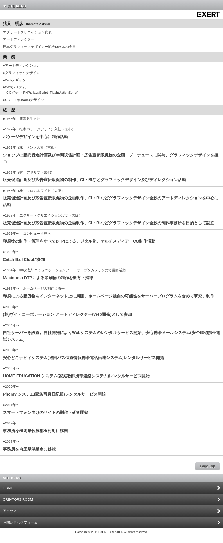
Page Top (207, 466)
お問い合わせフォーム (20, 522)
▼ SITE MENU (14, 6)
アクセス (10, 511)
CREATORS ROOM (18, 499)
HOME (8, 488)
